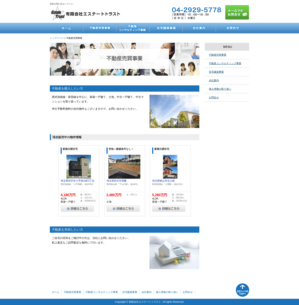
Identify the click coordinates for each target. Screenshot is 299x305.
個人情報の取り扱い (220, 88)
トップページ (57, 38)
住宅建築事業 (166, 28)
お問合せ (232, 28)
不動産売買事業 (99, 28)
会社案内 (199, 28)
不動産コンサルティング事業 (133, 28)
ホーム (66, 28)
